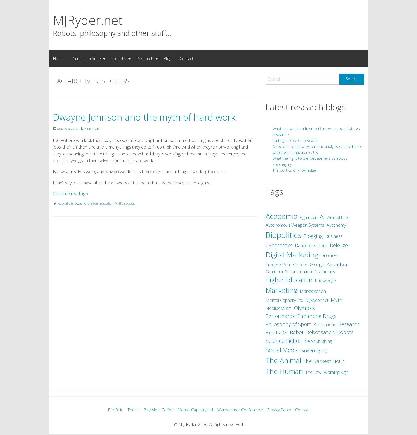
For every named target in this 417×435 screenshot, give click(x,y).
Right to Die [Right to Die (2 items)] (276, 332)
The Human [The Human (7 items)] (284, 371)
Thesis (130, 410)
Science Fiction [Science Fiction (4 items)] (284, 340)
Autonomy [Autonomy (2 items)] (336, 225)
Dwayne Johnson (86, 218)
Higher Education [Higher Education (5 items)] (289, 280)
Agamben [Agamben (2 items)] (309, 217)
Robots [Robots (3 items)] (345, 332)
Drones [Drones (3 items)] (328, 255)
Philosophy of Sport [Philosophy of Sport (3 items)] (288, 324)
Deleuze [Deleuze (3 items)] (339, 245)
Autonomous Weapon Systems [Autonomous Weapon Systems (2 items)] (295, 225)
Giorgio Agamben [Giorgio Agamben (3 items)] (329, 264)
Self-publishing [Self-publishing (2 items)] (318, 341)
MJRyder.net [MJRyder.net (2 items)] (317, 300)
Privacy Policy (282, 410)
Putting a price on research (296, 140)
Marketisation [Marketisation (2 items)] (313, 291)
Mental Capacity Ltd (195, 410)
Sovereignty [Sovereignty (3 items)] (314, 350)
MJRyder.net (88, 20)
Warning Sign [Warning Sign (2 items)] (336, 372)
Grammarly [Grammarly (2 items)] (324, 271)
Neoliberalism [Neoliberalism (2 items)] (279, 308)
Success (129, 218)
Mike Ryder (95, 143)
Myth (118, 218)
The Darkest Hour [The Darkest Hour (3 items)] (323, 361)
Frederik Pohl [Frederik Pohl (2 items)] (278, 265)
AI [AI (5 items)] (322, 216)
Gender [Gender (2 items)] (300, 265)
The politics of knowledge (294, 170)
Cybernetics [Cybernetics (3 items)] (279, 245)
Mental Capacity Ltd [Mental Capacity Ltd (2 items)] (284, 300)
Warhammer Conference (241, 410)
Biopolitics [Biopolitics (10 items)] (283, 235)
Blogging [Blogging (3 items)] (313, 236)
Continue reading (70, 209)
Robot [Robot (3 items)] (297, 332)
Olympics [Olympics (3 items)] (304, 308)
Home (58, 58)
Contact (186, 58)
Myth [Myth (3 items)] (337, 300)
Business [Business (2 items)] (334, 236)
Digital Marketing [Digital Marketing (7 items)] (292, 254)
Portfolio (118, 58)
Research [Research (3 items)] (349, 324)
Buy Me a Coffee (156, 410)
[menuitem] (58, 58)
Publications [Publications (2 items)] (324, 324)
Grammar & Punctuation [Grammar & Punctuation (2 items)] (289, 271)
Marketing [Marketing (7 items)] (281, 290)
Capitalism (65, 218)
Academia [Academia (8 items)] (281, 216)
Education (106, 218)
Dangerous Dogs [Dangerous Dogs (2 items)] (311, 245)
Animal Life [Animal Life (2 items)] (337, 217)
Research (145, 58)
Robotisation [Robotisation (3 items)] (320, 332)
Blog (167, 58)
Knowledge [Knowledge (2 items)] (325, 281)
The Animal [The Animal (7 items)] (283, 360)
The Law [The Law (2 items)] (313, 372)
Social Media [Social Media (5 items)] (282, 350)
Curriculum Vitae (87, 58)
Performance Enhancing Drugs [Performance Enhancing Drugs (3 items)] (301, 315)
